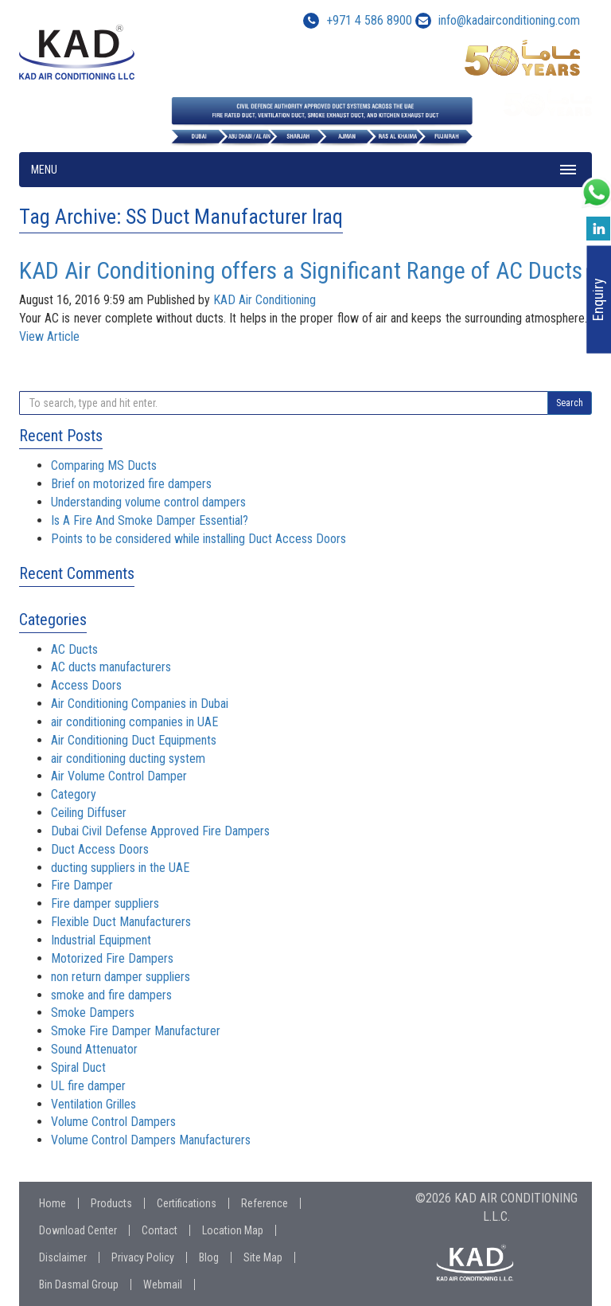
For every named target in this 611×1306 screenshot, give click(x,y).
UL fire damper (88, 1085)
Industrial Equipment (101, 940)
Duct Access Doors (100, 849)
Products (111, 1203)
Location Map (232, 1230)
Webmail (162, 1284)
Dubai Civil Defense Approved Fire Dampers (160, 831)
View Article (49, 336)
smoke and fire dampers (111, 995)
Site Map (262, 1257)
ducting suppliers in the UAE (120, 867)
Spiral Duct (78, 1067)
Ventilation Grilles (93, 1104)
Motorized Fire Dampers (112, 958)
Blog (209, 1257)
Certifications (186, 1203)
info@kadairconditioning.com (509, 20)
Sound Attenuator (94, 1049)
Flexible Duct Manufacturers (121, 921)
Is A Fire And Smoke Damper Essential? (149, 520)
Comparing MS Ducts (104, 465)
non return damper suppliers (120, 976)
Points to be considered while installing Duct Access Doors (198, 538)
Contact (159, 1230)
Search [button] (569, 403)
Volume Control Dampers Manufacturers (151, 1140)
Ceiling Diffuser (88, 812)
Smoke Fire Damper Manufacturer (135, 1030)
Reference (264, 1203)
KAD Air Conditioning (264, 299)
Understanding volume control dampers (148, 502)
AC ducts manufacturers (111, 667)
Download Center (78, 1230)
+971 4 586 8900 (357, 20)
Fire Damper (82, 885)
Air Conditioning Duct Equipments (133, 740)
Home (52, 1203)
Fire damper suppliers (105, 903)
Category (73, 794)
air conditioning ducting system (128, 758)
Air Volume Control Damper (119, 776)
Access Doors (86, 685)
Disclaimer (63, 1257)
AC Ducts (74, 649)
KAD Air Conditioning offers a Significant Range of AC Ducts (300, 270)
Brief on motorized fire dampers (131, 483)
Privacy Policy (142, 1257)
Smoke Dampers (92, 1012)
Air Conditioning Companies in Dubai (139, 703)
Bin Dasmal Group (79, 1284)
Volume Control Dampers (113, 1121)
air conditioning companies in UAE (134, 721)
